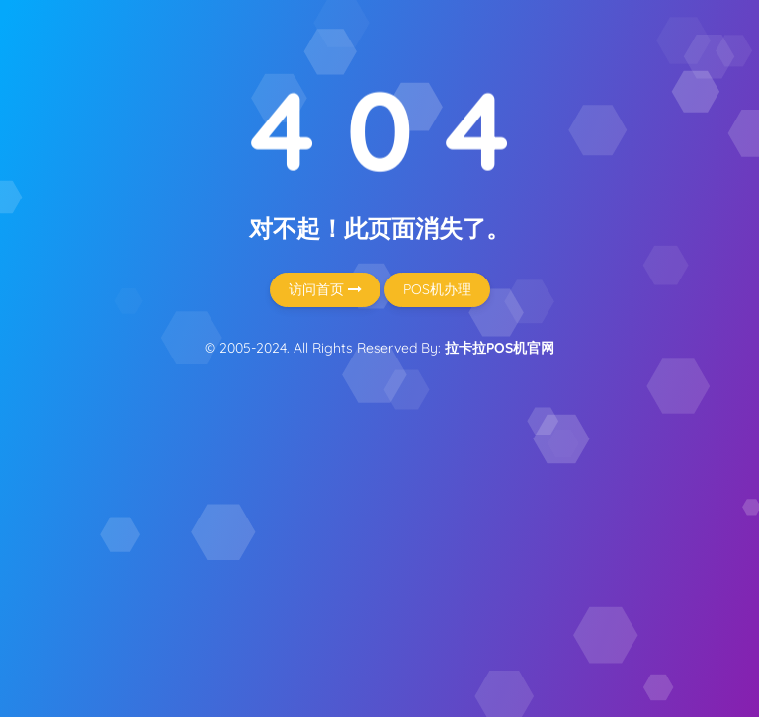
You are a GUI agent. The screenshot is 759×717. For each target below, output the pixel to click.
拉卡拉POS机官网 (499, 348)
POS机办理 (437, 289)
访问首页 (325, 289)
